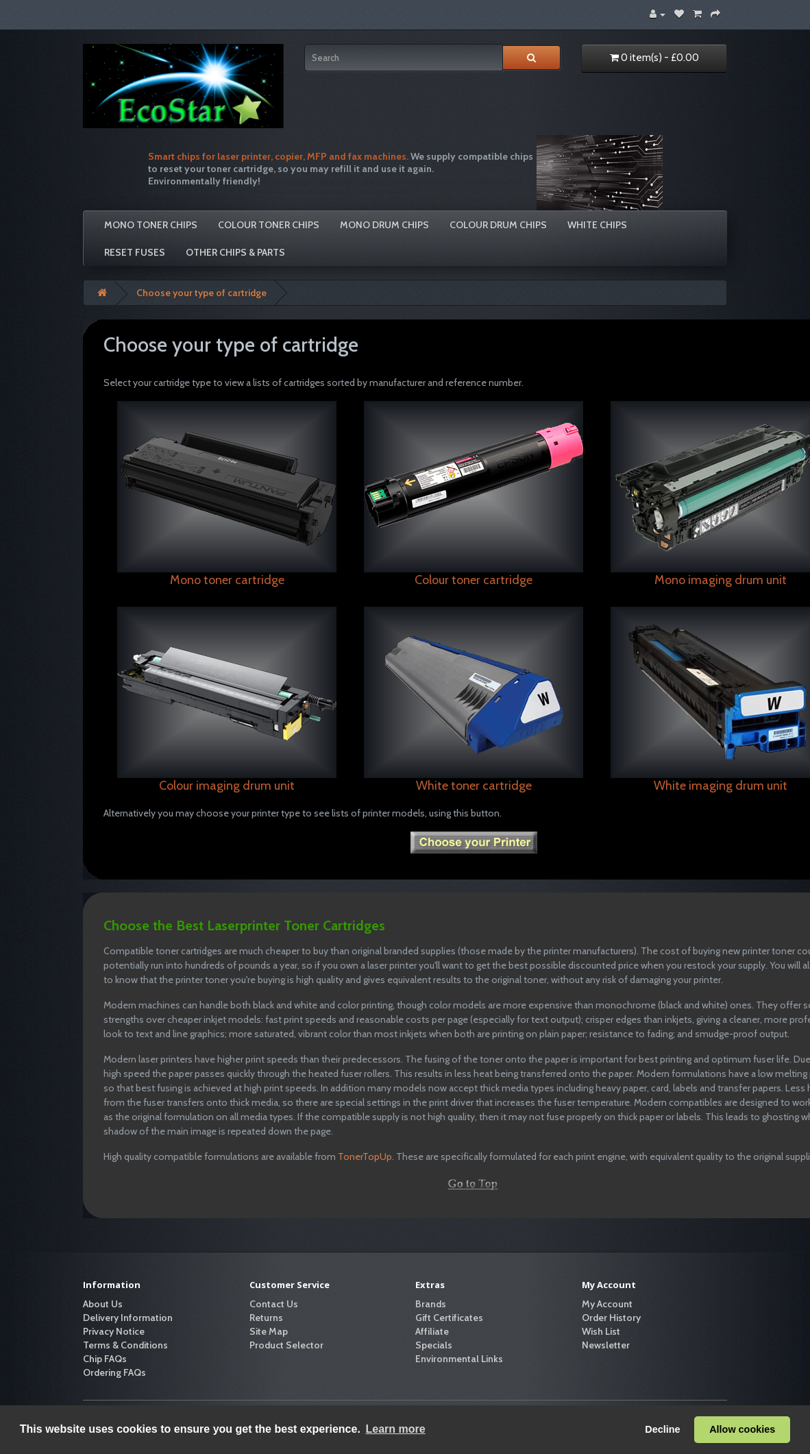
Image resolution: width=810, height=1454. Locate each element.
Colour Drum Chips (498, 225)
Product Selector (286, 1345)
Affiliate (432, 1331)
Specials (433, 1345)
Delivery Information (128, 1317)
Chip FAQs (105, 1359)
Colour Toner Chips (268, 225)
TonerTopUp (365, 1156)
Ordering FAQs (114, 1372)
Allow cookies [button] (742, 1429)
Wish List (601, 1331)
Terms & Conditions (125, 1345)
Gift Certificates (449, 1317)
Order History (611, 1317)
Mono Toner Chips (150, 225)
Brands (430, 1304)
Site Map (268, 1331)
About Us (103, 1304)
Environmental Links (459, 1359)
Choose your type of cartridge (201, 293)
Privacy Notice (114, 1331)
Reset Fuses (134, 252)
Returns (266, 1317)
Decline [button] (662, 1429)
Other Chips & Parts (235, 252)
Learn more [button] (395, 1429)
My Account (607, 1304)
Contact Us (273, 1304)
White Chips (597, 225)
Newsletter (606, 1345)
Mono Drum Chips (384, 225)
